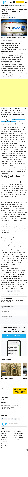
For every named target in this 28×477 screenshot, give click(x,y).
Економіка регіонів (5, 441)
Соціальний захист (18, 431)
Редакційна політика (5, 397)
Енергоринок (4, 437)
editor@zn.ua (19, 412)
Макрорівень (4, 435)
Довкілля (3, 447)
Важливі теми (4, 5)
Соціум (15, 441)
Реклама (3, 395)
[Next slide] (26, 5)
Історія (15, 443)
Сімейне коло (17, 445)
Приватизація (4, 439)
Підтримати (20, 2)
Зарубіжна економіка (18, 433)
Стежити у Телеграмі (14, 335)
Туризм (15, 447)
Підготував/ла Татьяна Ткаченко (9, 294)
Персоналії (16, 439)
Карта (2, 399)
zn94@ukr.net (16, 410)
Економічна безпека (18, 437)
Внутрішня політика (5, 431)
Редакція (3, 393)
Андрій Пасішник (14, 176)
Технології (3, 445)
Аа (14, 2)
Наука (2, 443)
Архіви (2, 390)
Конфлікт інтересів (18, 435)
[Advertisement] (14, 93)
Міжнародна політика (6, 433)
